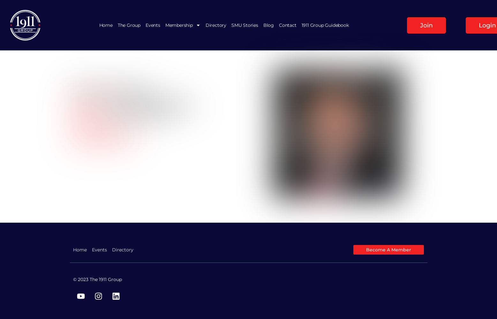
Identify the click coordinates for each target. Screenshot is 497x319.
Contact (288, 25)
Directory (216, 25)
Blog (268, 25)
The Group (129, 25)
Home (106, 25)
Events (153, 25)
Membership (182, 25)
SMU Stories (244, 25)
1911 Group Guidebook (325, 25)
